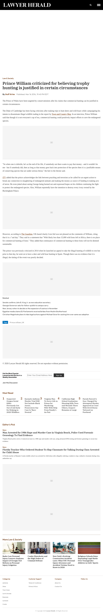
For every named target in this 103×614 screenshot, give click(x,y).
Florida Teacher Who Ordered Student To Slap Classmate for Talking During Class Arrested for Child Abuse (51, 451)
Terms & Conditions (35, 583)
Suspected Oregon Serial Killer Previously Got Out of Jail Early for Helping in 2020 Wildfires (13, 405)
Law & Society (8, 78)
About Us (57, 583)
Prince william (15, 322)
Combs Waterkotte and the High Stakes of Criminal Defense (37, 558)
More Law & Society (12, 539)
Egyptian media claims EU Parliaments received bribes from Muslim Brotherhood (35, 311)
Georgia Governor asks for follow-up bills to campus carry (25, 305)
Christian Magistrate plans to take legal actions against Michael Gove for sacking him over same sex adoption (46, 314)
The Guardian (26, 234)
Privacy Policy (33, 586)
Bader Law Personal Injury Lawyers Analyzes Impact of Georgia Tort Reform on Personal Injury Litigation (13, 560)
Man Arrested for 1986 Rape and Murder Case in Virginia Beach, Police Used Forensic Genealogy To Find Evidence (48, 434)
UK (23, 322)
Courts (5, 604)
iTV (4, 177)
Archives (5, 583)
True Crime (6, 590)
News (4, 430)
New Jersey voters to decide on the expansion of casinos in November (30, 308)
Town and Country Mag (61, 114)
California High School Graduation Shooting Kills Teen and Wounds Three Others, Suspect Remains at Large (70, 404)
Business (5, 597)
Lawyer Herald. (50, 611)
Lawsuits (5, 600)
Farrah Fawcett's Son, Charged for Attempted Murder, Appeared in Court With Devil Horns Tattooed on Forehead (91, 405)
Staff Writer (10, 94)
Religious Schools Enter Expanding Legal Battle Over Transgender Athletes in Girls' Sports (88, 559)
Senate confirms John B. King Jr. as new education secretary (26, 302)
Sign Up (59, 375)
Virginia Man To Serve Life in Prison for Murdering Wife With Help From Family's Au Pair (51, 405)
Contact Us (58, 586)
